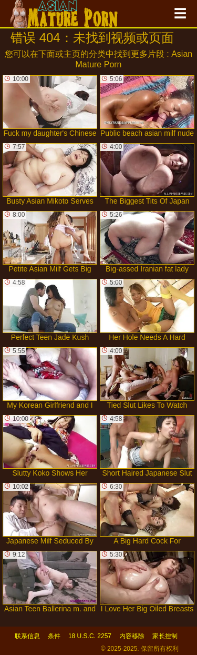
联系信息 (27, 636)
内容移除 (131, 636)
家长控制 (165, 636)
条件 (54, 636)
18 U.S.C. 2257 (89, 636)
